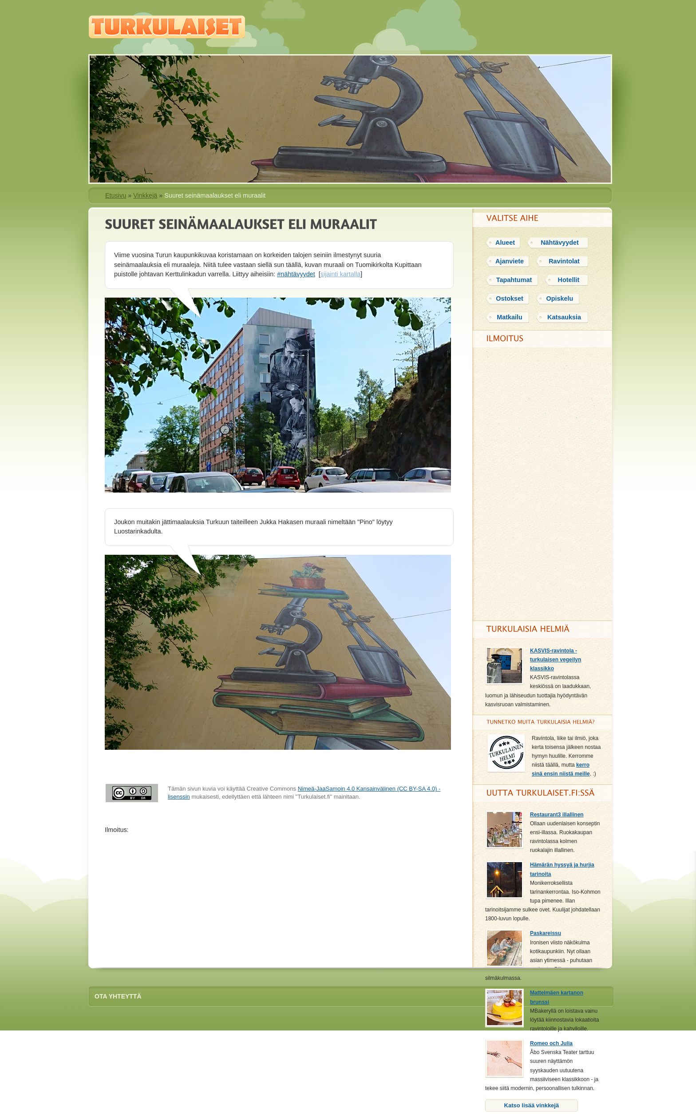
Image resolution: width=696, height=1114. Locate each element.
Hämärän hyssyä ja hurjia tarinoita (562, 869)
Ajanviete (509, 261)
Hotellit (569, 279)
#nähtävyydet (296, 274)
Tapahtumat (514, 279)
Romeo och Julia (551, 1043)
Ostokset (509, 298)
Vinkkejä (145, 195)
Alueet (505, 242)
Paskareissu (545, 933)
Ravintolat (564, 261)
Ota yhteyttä (118, 996)
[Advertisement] (280, 897)
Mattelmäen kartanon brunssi (556, 997)
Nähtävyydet (560, 242)
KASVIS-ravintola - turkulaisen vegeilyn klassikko (555, 660)
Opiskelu (559, 298)
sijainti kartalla (340, 274)
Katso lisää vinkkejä (531, 1105)
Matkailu (509, 317)
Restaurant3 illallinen (557, 815)
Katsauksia (564, 317)
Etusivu (115, 195)
